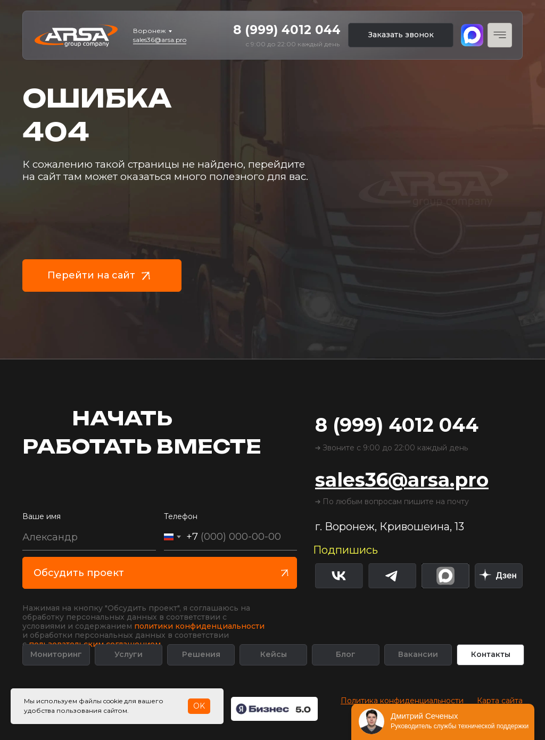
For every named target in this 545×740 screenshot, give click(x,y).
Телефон (180, 516)
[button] (400, 35)
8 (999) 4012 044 (287, 29)
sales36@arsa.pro (159, 40)
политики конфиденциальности (199, 626)
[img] (499, 575)
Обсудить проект (79, 573)
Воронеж (149, 31)
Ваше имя (41, 516)
